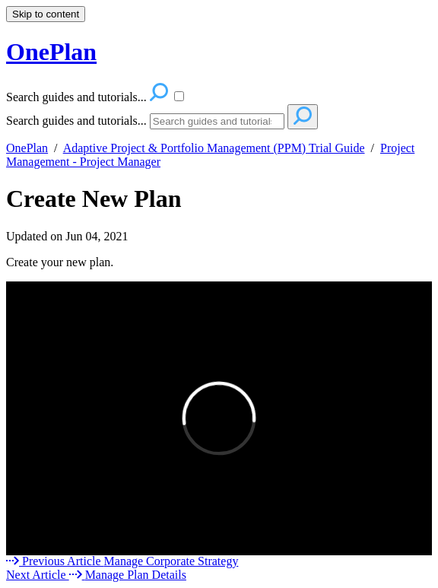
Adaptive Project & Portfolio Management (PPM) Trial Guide (214, 147)
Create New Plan (93, 198)
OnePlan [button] (51, 51)
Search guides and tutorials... (76, 120)
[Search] (217, 121)
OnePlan (27, 147)
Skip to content (45, 14)
